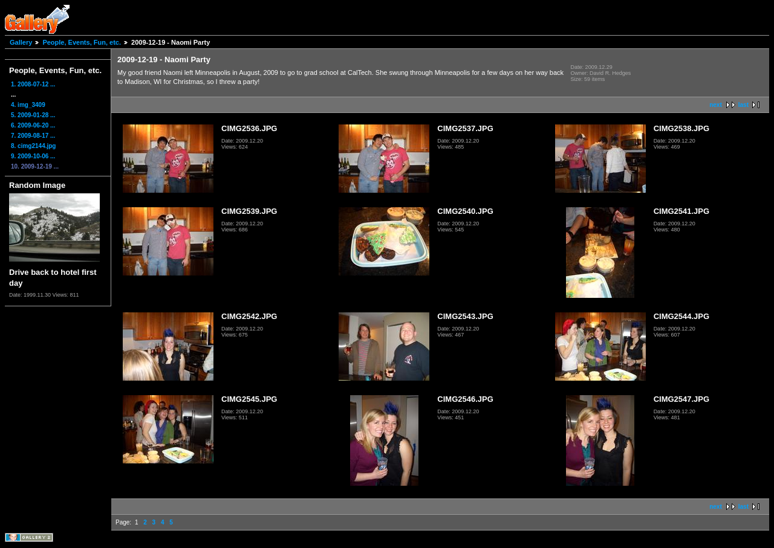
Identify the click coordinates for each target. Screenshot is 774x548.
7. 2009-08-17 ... (33, 135)
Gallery (21, 42)
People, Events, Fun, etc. (81, 42)
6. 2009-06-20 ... (33, 125)
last (743, 105)
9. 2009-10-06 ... (33, 156)
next (715, 105)
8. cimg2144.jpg (33, 146)
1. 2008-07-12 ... (33, 84)
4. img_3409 (28, 105)
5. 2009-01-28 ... (33, 115)
